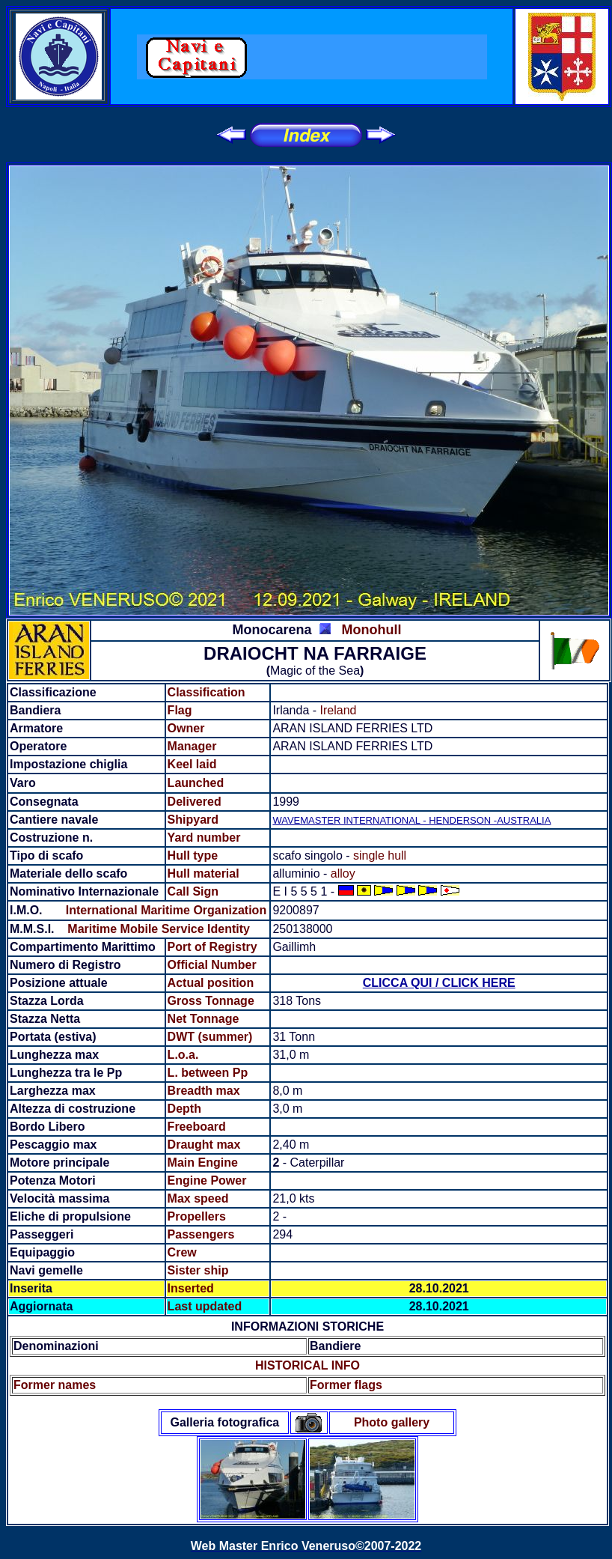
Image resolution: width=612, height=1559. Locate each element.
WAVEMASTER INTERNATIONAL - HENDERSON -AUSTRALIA (411, 820)
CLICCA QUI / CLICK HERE (439, 982)
